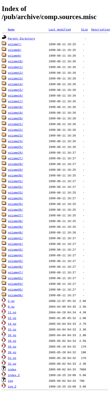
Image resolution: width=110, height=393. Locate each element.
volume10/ (15, 61)
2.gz (11, 301)
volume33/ (15, 192)
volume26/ (15, 152)
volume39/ (15, 227)
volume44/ (15, 255)
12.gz (12, 318)
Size (84, 29)
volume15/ (15, 90)
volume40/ (15, 232)
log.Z (12, 386)
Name (11, 29)
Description (100, 29)
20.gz (12, 352)
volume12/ (15, 73)
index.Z (14, 375)
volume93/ (15, 284)
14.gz (12, 324)
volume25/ (15, 147)
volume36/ (15, 210)
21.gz (12, 358)
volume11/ (15, 67)
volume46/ (15, 267)
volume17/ (15, 101)
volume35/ (15, 204)
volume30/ (15, 175)
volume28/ (15, 164)
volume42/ (15, 244)
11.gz (12, 312)
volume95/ (15, 289)
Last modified (60, 29)
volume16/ (15, 95)
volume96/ (15, 295)
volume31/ (15, 181)
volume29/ (15, 170)
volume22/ (15, 130)
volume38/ (15, 221)
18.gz (12, 341)
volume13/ (15, 78)
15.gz (12, 329)
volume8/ (14, 50)
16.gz (12, 335)
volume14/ (15, 84)
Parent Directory (21, 38)
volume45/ (15, 261)
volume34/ (15, 198)
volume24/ (15, 141)
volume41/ (15, 238)
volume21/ (15, 124)
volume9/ (14, 55)
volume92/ (15, 278)
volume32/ (15, 187)
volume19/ (15, 113)
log (10, 381)
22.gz (12, 364)
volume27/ (15, 158)
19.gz (12, 346)
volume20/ (15, 118)
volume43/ (15, 249)
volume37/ (15, 215)
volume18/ (15, 107)
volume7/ (14, 44)
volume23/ (15, 135)
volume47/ (15, 272)
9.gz (11, 307)
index (12, 369)
